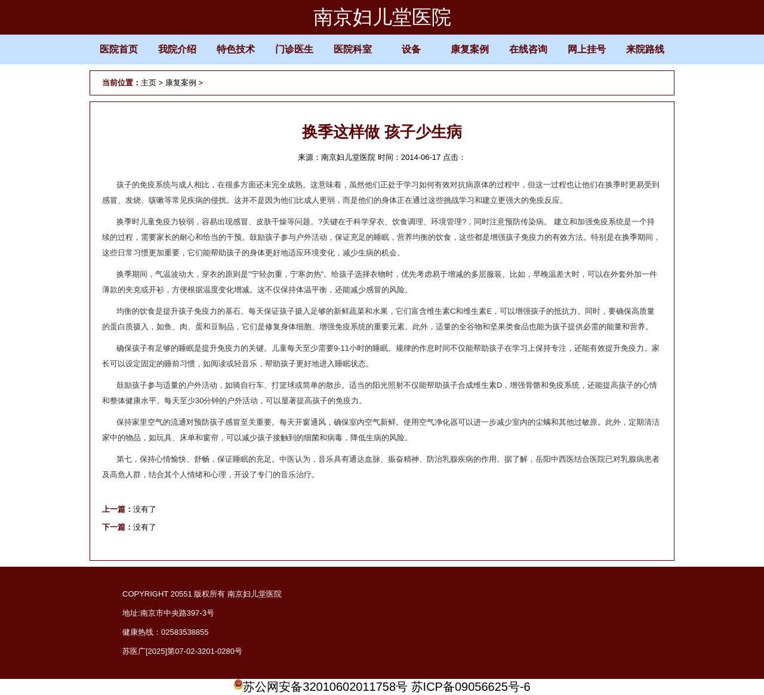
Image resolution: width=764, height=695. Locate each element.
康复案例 (470, 49)
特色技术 (236, 49)
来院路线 (645, 49)
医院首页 (119, 49)
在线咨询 (528, 49)
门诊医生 (294, 49)
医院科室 (353, 49)
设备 (411, 49)
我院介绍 (177, 49)
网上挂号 (587, 49)
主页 (148, 82)
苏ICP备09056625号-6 (471, 686)
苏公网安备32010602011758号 (320, 686)
